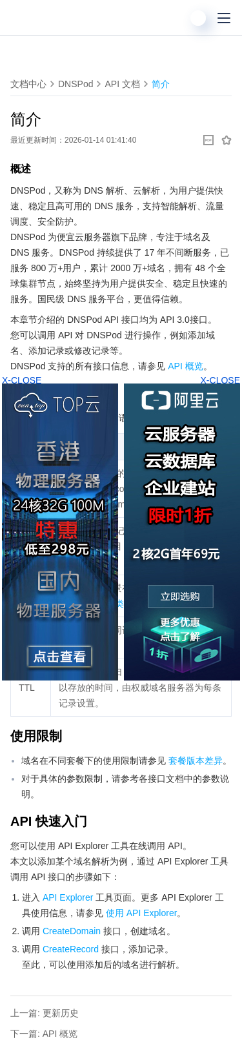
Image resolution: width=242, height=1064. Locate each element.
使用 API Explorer (141, 913)
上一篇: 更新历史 (44, 1013)
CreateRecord (71, 949)
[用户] (198, 18)
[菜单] (224, 18)
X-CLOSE (220, 380)
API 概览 (185, 366)
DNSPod (75, 84)
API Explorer (68, 897)
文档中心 (28, 84)
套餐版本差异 (195, 760)
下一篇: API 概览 (43, 1033)
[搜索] (172, 18)
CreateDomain (72, 931)
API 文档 (122, 84)
